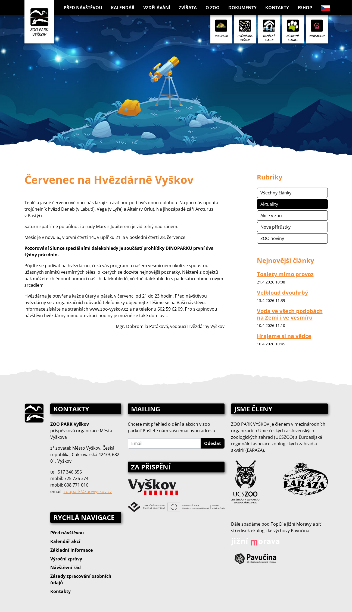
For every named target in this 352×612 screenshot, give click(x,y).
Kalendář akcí (65, 541)
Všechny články (275, 193)
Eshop (305, 8)
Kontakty (277, 8)
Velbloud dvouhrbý (282, 292)
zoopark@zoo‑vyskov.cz (88, 491)
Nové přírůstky (275, 227)
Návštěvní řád (65, 567)
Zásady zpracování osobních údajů (80, 579)
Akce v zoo (271, 216)
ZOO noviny (272, 238)
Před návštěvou (67, 533)
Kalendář (123, 8)
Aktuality (269, 204)
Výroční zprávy (66, 559)
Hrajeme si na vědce (284, 336)
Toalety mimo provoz (285, 274)
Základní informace (71, 550)
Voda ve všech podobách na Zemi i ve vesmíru (290, 314)
